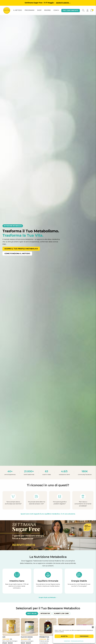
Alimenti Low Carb (61, 613)
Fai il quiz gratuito (70, 10)
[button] (93, 627)
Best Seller (31, 613)
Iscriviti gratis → (63, 3)
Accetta (64, 636)
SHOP (39, 10)
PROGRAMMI (29, 10)
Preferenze (84, 636)
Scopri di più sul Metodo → (48, 597)
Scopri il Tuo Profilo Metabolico (21, 249)
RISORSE (47, 10)
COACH (56, 10)
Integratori (45, 613)
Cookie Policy (67, 640)
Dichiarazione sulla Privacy (77, 640)
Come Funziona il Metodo (17, 253)
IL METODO (17, 10)
